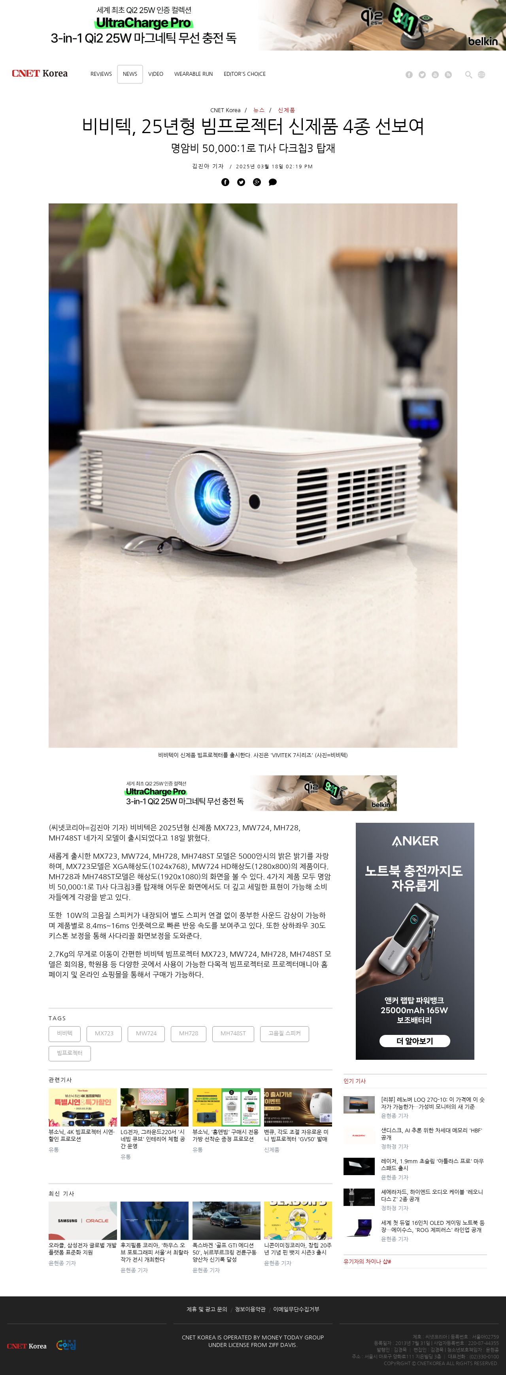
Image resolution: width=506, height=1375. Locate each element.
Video (155, 74)
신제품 (287, 110)
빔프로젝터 (70, 1053)
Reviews (101, 74)
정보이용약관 (250, 1309)
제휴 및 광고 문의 (207, 1309)
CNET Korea (225, 110)
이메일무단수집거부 (296, 1309)
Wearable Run (193, 74)
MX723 (104, 1033)
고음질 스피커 (284, 1033)
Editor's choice (245, 74)
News (130, 74)
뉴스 (259, 110)
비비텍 (64, 1033)
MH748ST (233, 1033)
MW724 (146, 1033)
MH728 (188, 1033)
